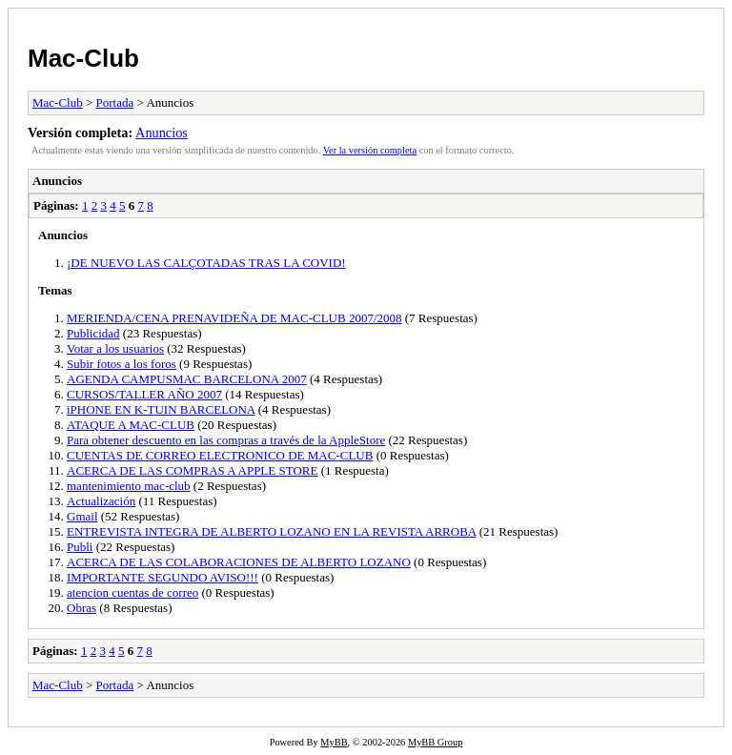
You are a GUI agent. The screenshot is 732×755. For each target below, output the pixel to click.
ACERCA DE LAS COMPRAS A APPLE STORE (192, 470)
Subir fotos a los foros (121, 364)
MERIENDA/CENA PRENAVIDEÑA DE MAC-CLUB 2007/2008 (234, 318)
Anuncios (161, 132)
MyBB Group (435, 742)
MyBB (333, 742)
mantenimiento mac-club (129, 486)
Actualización (101, 501)
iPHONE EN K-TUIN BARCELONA (161, 409)
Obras (81, 608)
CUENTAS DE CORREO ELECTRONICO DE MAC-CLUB (220, 455)
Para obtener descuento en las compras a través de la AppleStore (226, 440)
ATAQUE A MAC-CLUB (130, 425)
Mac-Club (83, 58)
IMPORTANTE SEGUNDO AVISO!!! (162, 577)
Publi (79, 547)
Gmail (82, 516)
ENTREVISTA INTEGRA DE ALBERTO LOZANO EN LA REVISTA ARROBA (272, 531)
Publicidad (93, 333)
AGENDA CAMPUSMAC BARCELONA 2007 (187, 379)
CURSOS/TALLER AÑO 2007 (144, 394)
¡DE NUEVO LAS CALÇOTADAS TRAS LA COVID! (206, 262)
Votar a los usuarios (115, 348)
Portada (115, 102)
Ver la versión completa (370, 150)
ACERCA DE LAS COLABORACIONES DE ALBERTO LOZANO (239, 562)
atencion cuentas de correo (132, 592)
